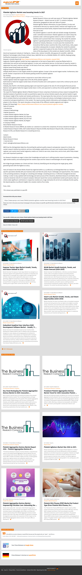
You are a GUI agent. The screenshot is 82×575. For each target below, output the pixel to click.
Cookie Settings (51, 570)
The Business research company (11, 444)
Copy (75, 200)
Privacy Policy (12, 570)
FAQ (2, 570)
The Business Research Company (11, 388)
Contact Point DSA (31, 570)
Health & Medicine (20, 15)
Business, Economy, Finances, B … (17, 499)
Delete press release (11, 221)
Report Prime (47, 444)
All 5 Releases (6, 349)
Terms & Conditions (21, 570)
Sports (51, 443)
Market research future (8, 265)
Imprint (6, 570)
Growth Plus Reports (8, 500)
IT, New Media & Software (15, 263)
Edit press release (27, 221)
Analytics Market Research (50, 500)
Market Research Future (19, 16)
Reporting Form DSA (42, 570)
